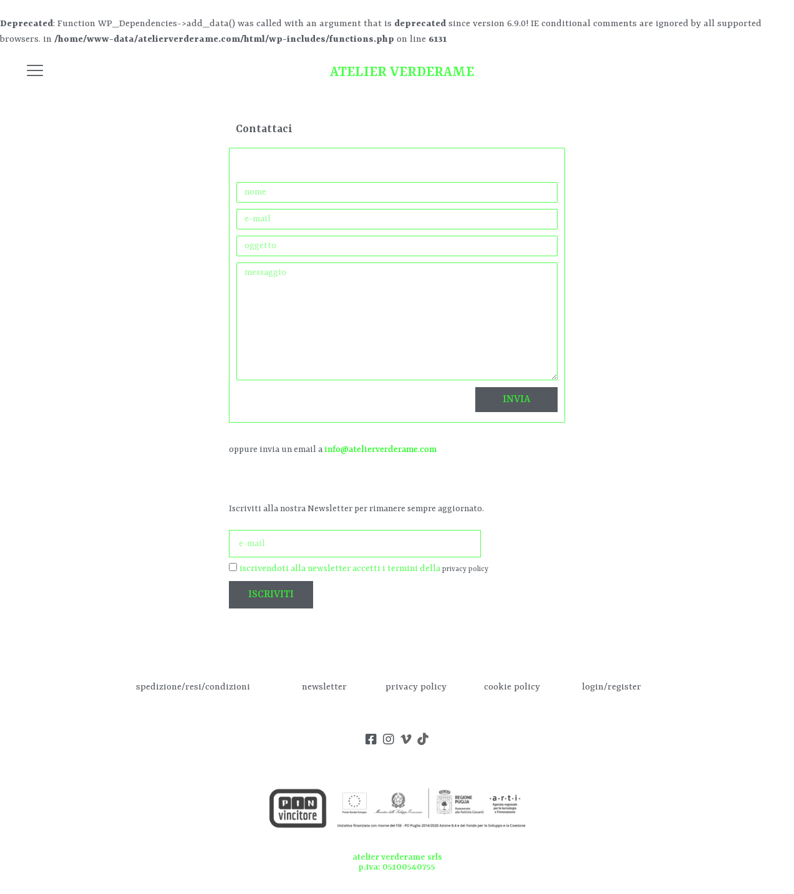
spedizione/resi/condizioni (193, 687)
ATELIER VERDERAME (402, 72)
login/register (611, 687)
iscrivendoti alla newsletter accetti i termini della (364, 569)
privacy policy (465, 569)
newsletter (324, 687)
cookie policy (512, 687)
